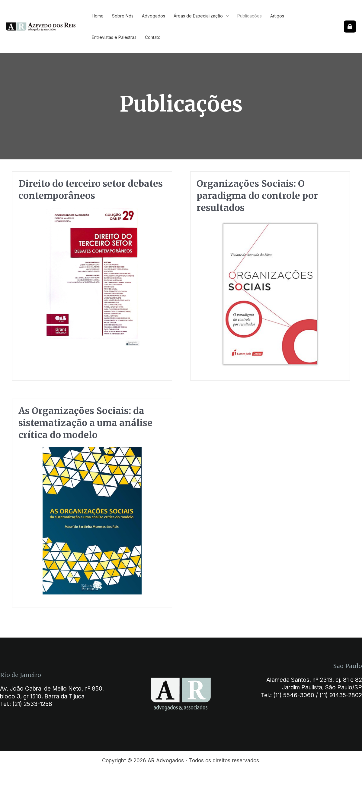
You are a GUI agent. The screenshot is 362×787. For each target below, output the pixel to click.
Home (98, 15)
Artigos (277, 15)
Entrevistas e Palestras (114, 37)
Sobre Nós (122, 15)
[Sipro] (350, 26)
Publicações (249, 15)
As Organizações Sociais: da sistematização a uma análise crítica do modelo (85, 423)
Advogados (153, 15)
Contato (153, 37)
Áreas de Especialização (198, 15)
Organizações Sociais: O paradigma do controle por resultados (257, 195)
